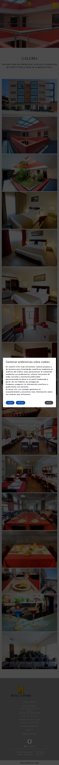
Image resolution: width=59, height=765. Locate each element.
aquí (20, 389)
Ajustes (48, 403)
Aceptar (10, 403)
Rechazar (20, 403)
